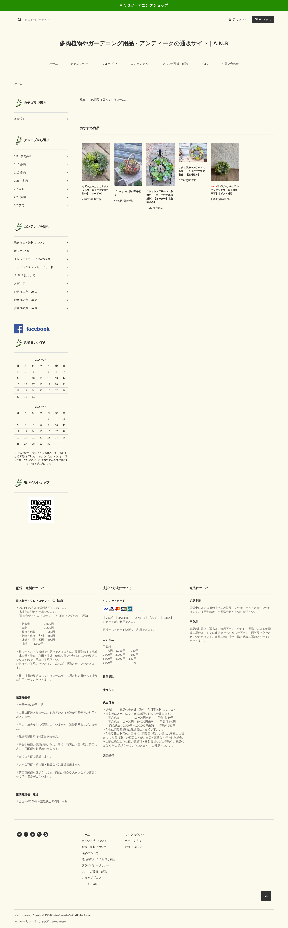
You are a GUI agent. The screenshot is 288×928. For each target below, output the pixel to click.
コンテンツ (140, 63)
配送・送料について (94, 847)
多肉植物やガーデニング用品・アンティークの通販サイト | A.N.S (144, 43)
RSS (84, 883)
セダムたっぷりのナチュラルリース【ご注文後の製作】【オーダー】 (95, 190)
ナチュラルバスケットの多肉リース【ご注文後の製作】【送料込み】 (192, 171)
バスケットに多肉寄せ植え (127, 193)
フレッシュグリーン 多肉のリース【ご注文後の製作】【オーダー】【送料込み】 (159, 197)
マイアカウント (135, 834)
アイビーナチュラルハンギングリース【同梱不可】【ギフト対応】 (225, 190)
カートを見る (133, 840)
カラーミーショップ (23, 915)
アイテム (262, 19)
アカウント (240, 19)
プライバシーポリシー (96, 865)
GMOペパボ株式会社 (64, 915)
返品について (90, 853)
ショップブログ (91, 877)
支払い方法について (94, 840)
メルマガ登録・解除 (175, 63)
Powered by (40, 922)
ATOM (93, 883)
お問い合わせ (230, 63)
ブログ (205, 63)
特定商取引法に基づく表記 (98, 859)
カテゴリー (80, 63)
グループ (110, 63)
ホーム (53, 63)
